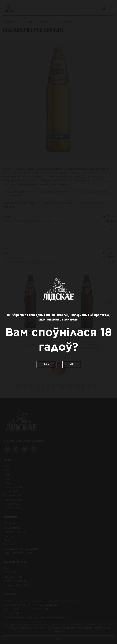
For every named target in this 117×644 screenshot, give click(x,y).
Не (72, 364)
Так (47, 364)
